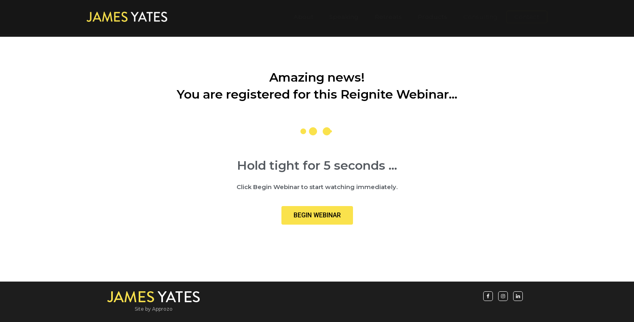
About (303, 18)
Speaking (344, 18)
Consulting (480, 18)
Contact (526, 18)
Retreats (388, 18)
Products (432, 18)
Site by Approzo (154, 309)
